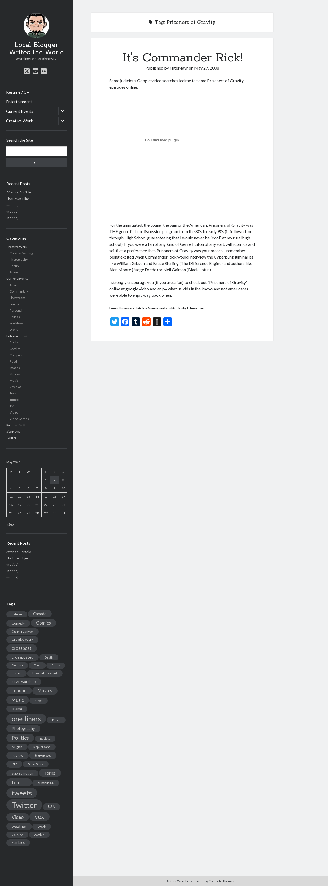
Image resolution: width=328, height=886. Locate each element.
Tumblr (15, 400)
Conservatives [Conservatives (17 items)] (22, 631)
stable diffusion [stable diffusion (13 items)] (22, 773)
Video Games (19, 419)
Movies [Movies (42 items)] (45, 690)
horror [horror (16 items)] (16, 673)
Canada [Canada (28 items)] (39, 613)
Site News (17, 323)
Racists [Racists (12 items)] (45, 738)
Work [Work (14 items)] (42, 827)
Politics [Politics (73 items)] (20, 738)
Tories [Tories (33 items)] (50, 772)
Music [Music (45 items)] (18, 700)
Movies (15, 374)
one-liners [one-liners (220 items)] (26, 718)
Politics (15, 317)
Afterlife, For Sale (18, 192)
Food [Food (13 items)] (37, 665)
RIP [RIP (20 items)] (14, 764)
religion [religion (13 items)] (17, 747)
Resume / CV (17, 91)
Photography (19, 259)
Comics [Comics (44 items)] (43, 623)
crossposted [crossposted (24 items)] (22, 657)
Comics (15, 349)
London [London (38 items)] (19, 690)
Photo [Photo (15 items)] (56, 720)
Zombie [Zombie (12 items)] (39, 834)
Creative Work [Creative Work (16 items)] (22, 640)
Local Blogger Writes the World (36, 49)
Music (14, 380)
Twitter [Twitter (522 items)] (24, 805)
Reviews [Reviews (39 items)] (42, 755)
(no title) (12, 205)
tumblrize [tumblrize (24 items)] (46, 783)
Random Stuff (15, 425)
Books (14, 342)
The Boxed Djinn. (18, 199)
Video (14, 412)
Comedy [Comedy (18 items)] (18, 623)
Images (15, 368)
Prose (14, 272)
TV (12, 406)
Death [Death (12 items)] (49, 657)
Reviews (15, 387)
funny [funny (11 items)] (56, 665)
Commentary (19, 291)
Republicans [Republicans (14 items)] (41, 747)
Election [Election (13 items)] (17, 665)
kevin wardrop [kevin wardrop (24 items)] (24, 681)
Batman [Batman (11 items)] (17, 614)
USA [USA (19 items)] (51, 807)
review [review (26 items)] (17, 755)
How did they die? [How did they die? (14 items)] (44, 673)
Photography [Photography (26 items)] (23, 728)
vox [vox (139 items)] (39, 816)
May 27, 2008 (206, 67)
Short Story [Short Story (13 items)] (35, 764)
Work (14, 330)
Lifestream (17, 298)
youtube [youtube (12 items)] (17, 834)
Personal (16, 310)
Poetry (14, 266)
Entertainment (19, 101)
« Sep (10, 524)
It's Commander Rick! (182, 58)
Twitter (11, 438)
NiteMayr (179, 67)
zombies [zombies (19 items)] (18, 842)
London (15, 304)
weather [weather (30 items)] (19, 826)
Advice (14, 285)
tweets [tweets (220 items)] (22, 793)
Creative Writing (21, 253)
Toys (13, 393)
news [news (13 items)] (38, 700)
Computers (18, 355)
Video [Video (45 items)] (18, 817)
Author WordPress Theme (185, 881)
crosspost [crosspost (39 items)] (22, 648)
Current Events (19, 111)
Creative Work (19, 120)
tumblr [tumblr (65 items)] (19, 782)
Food (13, 361)
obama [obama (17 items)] (17, 709)
